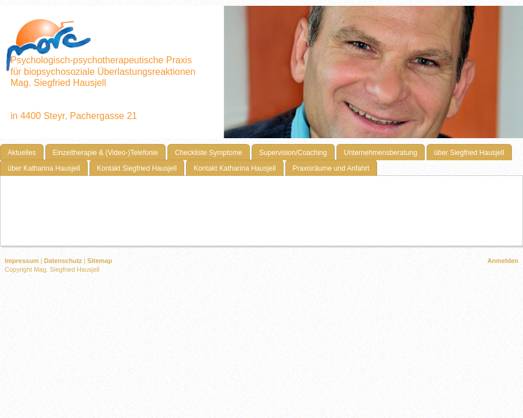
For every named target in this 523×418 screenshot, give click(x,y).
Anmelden (503, 260)
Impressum (22, 260)
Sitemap (99, 260)
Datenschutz (63, 260)
